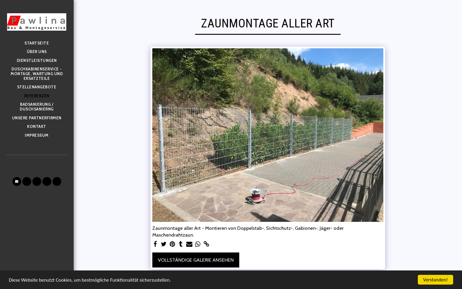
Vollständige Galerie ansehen (196, 260)
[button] (16, 181)
